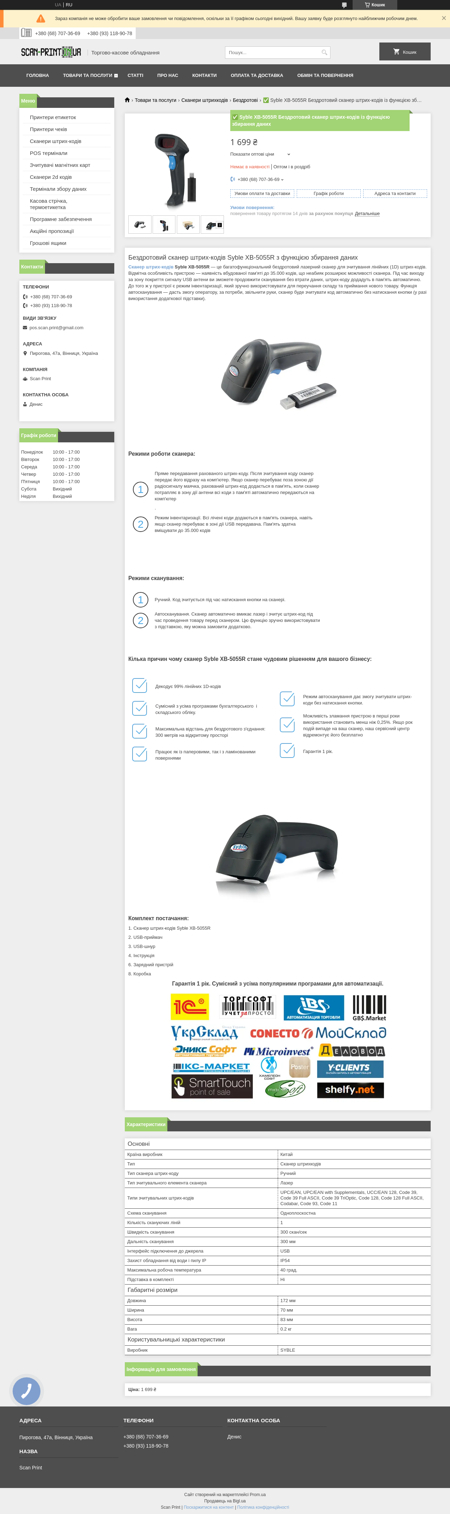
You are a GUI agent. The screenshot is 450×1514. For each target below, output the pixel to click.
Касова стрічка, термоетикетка (49, 204)
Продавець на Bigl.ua (225, 1501)
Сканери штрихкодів (204, 100)
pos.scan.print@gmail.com (56, 327)
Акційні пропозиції (52, 231)
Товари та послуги (87, 75)
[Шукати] (324, 52)
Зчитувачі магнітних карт (60, 165)
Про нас (168, 75)
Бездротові (245, 100)
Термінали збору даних (58, 189)
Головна (37, 75)
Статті (135, 75)
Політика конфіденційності (263, 1507)
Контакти (204, 75)
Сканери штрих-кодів (56, 141)
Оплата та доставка (257, 75)
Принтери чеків (48, 129)
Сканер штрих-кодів (150, 266)
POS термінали (49, 153)
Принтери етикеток (53, 117)
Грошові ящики (48, 243)
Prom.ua (258, 1494)
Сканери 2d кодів (51, 177)
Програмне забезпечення (61, 219)
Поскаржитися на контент (209, 1507)
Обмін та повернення (325, 75)
